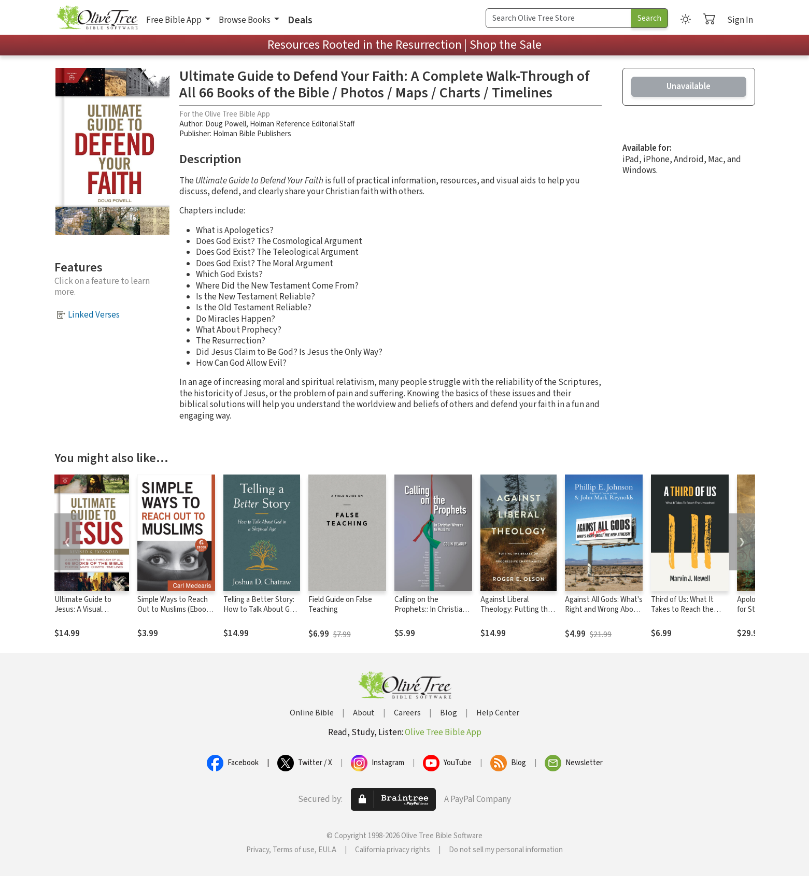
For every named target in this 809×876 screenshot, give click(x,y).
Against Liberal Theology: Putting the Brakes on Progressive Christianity (516, 614)
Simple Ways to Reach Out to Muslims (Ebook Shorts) (173, 609)
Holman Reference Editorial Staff (302, 124)
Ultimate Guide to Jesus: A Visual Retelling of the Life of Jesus (90, 614)
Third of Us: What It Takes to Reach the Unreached (682, 609)
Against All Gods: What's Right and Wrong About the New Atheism (604, 609)
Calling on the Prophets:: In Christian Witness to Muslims (430, 609)
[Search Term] (559, 18)
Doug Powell (225, 124)
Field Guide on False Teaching (340, 604)
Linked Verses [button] (94, 315)
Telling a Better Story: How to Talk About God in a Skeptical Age (260, 609)
